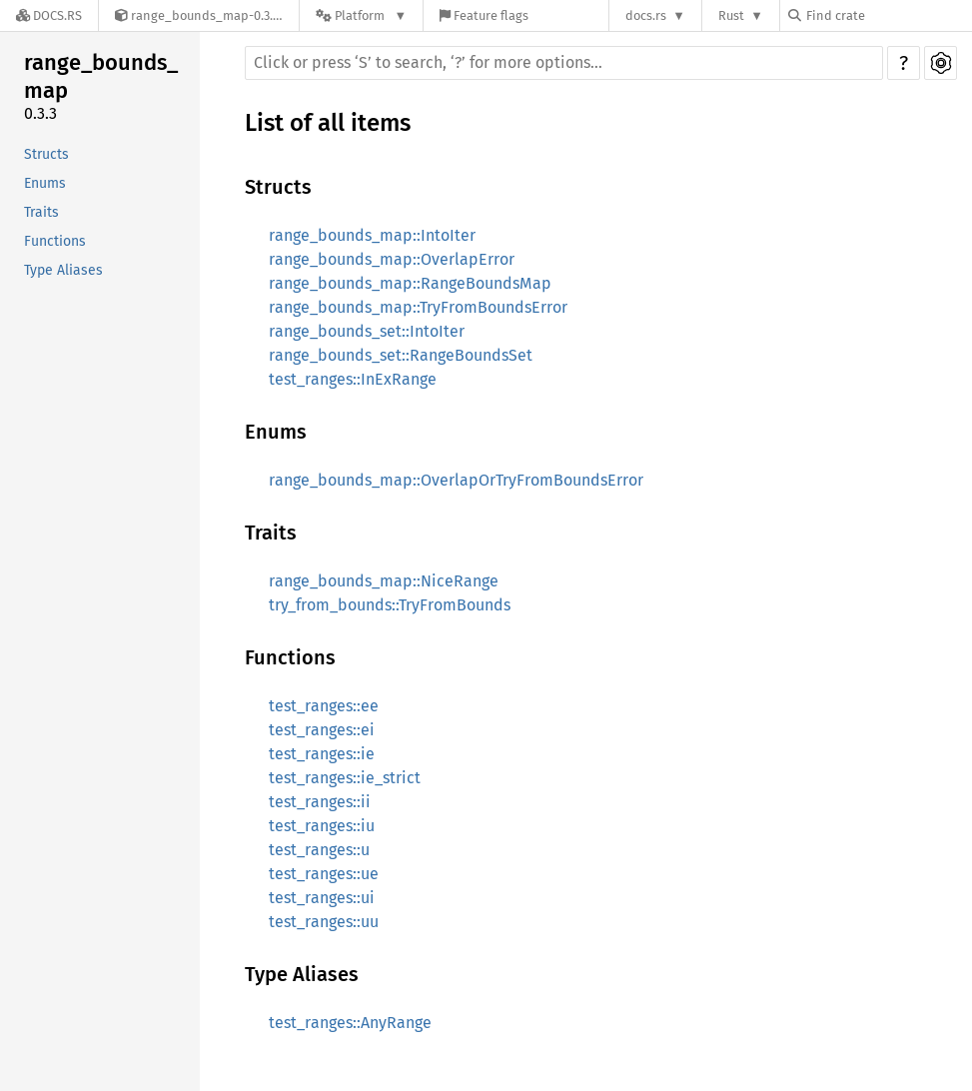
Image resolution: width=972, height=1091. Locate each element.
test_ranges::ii (320, 801)
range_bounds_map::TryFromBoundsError (418, 307)
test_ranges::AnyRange (350, 1022)
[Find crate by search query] (888, 15)
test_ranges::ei (322, 729)
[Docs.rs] (49, 15)
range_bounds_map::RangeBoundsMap (410, 283)
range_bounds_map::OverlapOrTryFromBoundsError (456, 480)
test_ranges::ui (322, 897)
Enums (45, 183)
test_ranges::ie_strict (345, 777)
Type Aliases (63, 270)
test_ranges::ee (324, 705)
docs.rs (645, 15)
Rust (731, 15)
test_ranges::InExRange (353, 379)
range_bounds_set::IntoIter (367, 331)
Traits (41, 212)
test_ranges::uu (324, 921)
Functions (55, 241)
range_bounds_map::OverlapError (391, 259)
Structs (46, 154)
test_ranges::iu (322, 825)
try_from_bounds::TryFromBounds (389, 604)
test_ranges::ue (324, 873)
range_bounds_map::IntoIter (372, 235)
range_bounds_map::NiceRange (383, 580)
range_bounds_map (101, 76)
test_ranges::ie (322, 753)
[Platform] (361, 15)
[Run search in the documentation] (564, 63)
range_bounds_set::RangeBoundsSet (400, 355)
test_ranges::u (319, 849)
